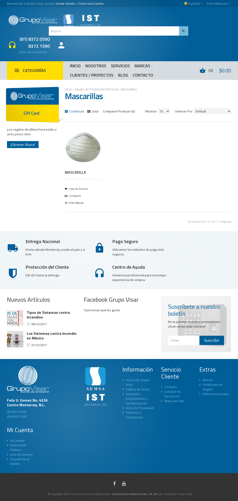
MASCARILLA (75, 172)
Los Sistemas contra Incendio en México (51, 335)
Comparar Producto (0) (119, 111)
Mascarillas (129, 89)
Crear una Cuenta (90, 3)
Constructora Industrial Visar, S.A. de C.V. (137, 494)
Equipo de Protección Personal (96, 89)
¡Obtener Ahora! (22, 144)
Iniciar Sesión (65, 3)
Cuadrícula (74, 111)
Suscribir (211, 340)
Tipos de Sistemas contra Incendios (48, 314)
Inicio (68, 89)
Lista (92, 111)
